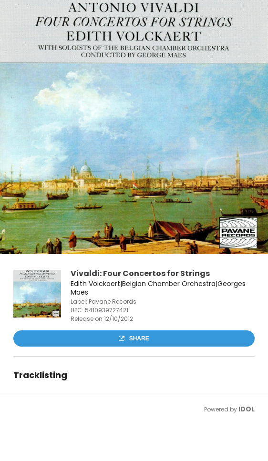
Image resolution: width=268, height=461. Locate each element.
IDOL (246, 409)
